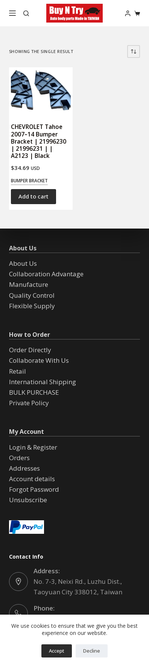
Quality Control (32, 295)
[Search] (26, 13)
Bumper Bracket (29, 180)
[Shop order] (133, 51)
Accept (56, 650)
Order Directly (30, 349)
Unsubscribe (28, 499)
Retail (17, 371)
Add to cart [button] (33, 196)
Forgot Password (34, 489)
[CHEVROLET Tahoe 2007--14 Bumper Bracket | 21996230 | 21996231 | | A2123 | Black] (41, 91)
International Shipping (42, 381)
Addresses (24, 468)
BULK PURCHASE (34, 392)
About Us (23, 263)
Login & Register (33, 447)
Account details (32, 478)
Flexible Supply (32, 305)
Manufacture (28, 284)
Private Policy (29, 402)
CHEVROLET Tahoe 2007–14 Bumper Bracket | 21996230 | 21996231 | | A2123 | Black (38, 141)
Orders (19, 457)
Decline (91, 650)
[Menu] (12, 13)
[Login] (128, 13)
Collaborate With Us (39, 360)
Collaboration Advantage (46, 274)
